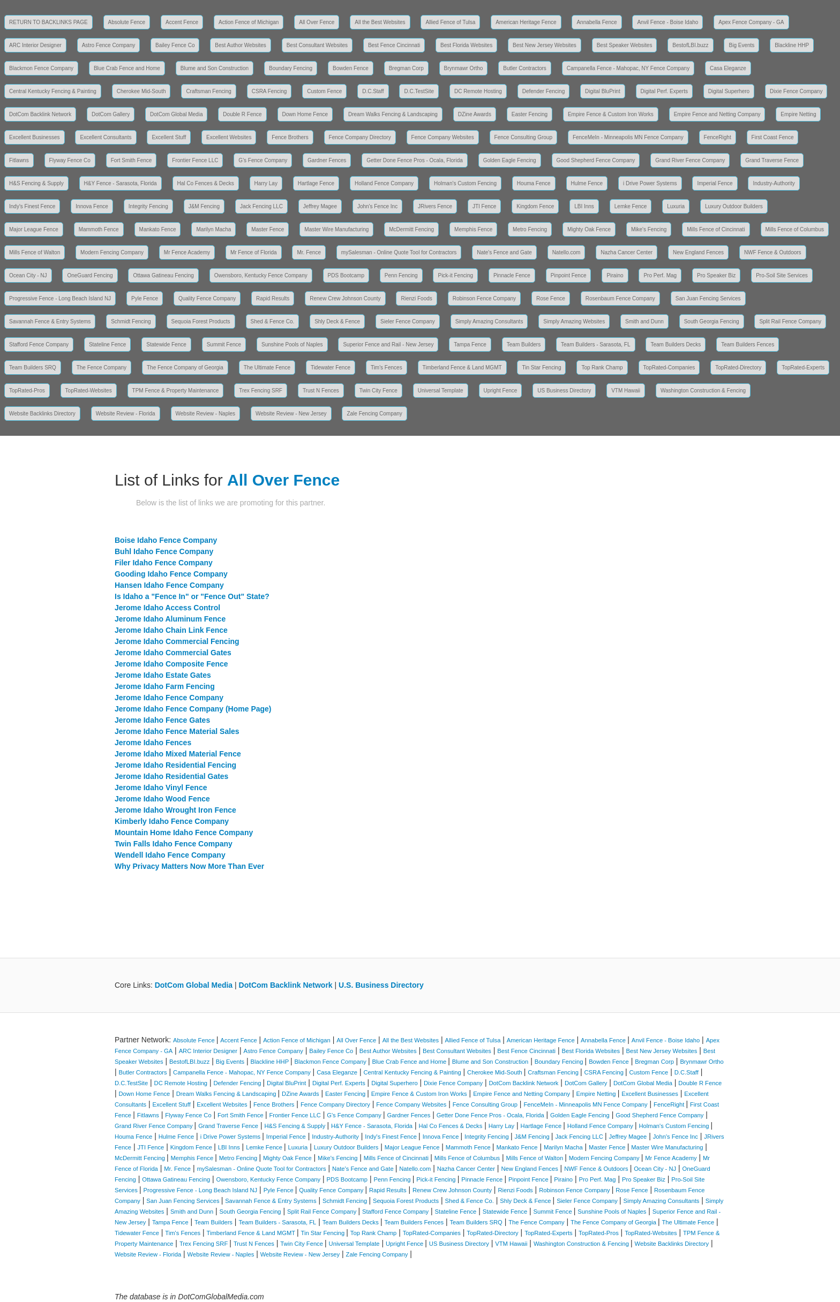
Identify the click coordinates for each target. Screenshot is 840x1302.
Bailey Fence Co (174, 45)
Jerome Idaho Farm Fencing (165, 686)
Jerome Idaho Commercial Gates (173, 652)
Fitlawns (19, 160)
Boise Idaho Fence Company (166, 540)
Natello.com (566, 252)
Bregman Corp (406, 68)
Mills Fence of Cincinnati (716, 229)
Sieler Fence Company (407, 321)
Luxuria (676, 206)
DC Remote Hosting (478, 91)
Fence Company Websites (442, 137)
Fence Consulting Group (523, 137)
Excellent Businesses (34, 137)
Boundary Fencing (290, 68)
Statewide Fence (166, 344)
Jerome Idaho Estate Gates (163, 675)
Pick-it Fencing (455, 275)
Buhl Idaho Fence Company (164, 551)
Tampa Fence (470, 344)
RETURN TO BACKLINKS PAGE (48, 22)
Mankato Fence (157, 229)
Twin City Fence (378, 390)
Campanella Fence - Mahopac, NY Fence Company (628, 68)
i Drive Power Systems (650, 183)
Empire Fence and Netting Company (717, 114)
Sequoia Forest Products (200, 321)
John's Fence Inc (377, 206)
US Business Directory (564, 390)
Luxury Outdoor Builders (734, 206)
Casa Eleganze (728, 68)
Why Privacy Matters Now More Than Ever (189, 866)
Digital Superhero (728, 91)
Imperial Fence (714, 183)
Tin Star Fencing (541, 367)
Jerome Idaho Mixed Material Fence (178, 754)
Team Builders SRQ (32, 367)
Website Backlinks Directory (42, 414)
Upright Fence (501, 390)
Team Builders (524, 344)
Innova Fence (92, 206)
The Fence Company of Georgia (185, 367)
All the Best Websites (380, 22)
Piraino (614, 275)
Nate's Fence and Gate (504, 252)
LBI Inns (584, 206)
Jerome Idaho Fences (153, 742)
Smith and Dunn (644, 321)
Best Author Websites (240, 45)
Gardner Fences (327, 160)
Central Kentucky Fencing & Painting (52, 91)
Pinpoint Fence (569, 275)
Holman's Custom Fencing (465, 183)
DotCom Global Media (176, 114)
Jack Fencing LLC (261, 206)
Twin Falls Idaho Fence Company (173, 843)
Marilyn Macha (213, 229)
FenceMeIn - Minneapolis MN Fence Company (628, 137)
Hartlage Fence (316, 183)
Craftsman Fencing (208, 91)
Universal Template (440, 390)
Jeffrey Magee (320, 206)
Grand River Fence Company (690, 160)
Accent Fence (182, 22)
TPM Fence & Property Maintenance (175, 390)
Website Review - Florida (125, 414)
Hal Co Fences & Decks (205, 183)
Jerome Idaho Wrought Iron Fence (175, 810)
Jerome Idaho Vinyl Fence (161, 787)
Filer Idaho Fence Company (164, 562)
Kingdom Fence (535, 206)
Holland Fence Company (384, 183)
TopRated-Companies (669, 367)
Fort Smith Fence (131, 160)
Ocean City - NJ (28, 275)
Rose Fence (550, 298)
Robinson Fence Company (484, 298)
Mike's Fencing (648, 229)
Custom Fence (324, 91)
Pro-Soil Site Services (782, 275)
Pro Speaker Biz (716, 275)
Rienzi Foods (416, 298)
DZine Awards (474, 114)
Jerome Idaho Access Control (167, 607)
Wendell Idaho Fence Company (170, 855)
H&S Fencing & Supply (36, 183)
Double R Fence (242, 114)
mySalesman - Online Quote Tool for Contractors (398, 252)
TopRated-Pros (27, 390)
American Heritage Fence (526, 22)
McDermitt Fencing (411, 229)
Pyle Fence (144, 298)
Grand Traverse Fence (772, 160)
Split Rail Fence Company (790, 321)
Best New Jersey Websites (544, 45)
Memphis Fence (473, 229)
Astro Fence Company (109, 45)
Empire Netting (798, 114)
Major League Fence (33, 229)
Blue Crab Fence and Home (127, 68)
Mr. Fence (308, 252)
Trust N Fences (321, 390)
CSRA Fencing (269, 91)
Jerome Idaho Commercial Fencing (177, 641)
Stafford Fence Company (39, 344)
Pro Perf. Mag (660, 275)
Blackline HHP (792, 45)
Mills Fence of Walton (34, 252)
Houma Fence (534, 183)
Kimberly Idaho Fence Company (172, 821)
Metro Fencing (530, 229)
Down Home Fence (305, 114)
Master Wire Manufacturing (336, 229)
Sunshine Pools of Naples (292, 344)
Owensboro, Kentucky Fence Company (261, 275)
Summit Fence (224, 344)
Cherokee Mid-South (141, 91)
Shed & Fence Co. (273, 321)
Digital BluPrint (602, 91)
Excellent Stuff (169, 137)
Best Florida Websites (466, 45)
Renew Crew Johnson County (345, 298)
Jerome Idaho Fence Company (169, 697)
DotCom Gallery (111, 114)
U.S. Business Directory (381, 985)
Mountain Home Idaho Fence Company (184, 832)
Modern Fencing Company (112, 252)
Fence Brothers (290, 137)
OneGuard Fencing (89, 275)
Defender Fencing (543, 91)
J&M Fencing (204, 206)
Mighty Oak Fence (589, 229)
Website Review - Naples (206, 414)
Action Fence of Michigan (249, 22)
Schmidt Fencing (131, 321)
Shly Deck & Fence (337, 321)
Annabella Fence (596, 22)
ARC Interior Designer (35, 45)
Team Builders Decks (675, 344)
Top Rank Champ (601, 367)
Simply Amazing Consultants (489, 321)
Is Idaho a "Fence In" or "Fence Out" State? (192, 596)
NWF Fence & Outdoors (772, 252)
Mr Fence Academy (187, 252)
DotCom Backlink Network (40, 114)
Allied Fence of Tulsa (450, 22)
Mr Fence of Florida (253, 252)
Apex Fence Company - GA (751, 22)
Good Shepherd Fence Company (596, 160)
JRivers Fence (435, 206)
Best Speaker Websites (624, 45)
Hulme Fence (587, 183)
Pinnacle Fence (511, 275)
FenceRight (717, 137)
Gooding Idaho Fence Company (171, 574)
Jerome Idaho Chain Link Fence (171, 630)
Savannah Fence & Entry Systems (50, 321)
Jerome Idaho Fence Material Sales (177, 731)
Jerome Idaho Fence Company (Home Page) (193, 709)
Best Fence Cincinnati (394, 45)
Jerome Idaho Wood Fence (162, 798)
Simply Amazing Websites (574, 321)
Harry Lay (266, 183)
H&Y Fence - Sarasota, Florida (120, 183)
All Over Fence (316, 22)
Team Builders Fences (747, 344)
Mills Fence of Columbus (795, 229)
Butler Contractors (524, 68)
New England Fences (698, 252)
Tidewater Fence (330, 367)
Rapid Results (272, 298)
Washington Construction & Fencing (703, 390)
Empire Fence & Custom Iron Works (611, 114)
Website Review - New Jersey (291, 414)
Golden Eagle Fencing (509, 160)
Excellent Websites (228, 137)
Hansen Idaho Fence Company (169, 585)
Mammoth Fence (99, 229)
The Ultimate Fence (267, 367)
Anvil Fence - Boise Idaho (667, 22)
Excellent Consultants (105, 137)
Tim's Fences (386, 367)
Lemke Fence (630, 206)
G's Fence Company (262, 160)
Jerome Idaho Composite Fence (171, 664)
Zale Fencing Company (374, 414)
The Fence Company (101, 367)
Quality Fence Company (207, 298)
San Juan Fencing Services (708, 298)
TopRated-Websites (88, 390)
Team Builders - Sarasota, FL (596, 344)
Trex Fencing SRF (260, 390)
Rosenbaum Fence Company (620, 298)
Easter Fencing (530, 114)
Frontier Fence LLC (195, 160)
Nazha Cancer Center (626, 252)
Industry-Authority (773, 183)
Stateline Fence (107, 344)
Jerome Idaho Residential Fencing (175, 765)
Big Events (741, 45)
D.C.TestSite (419, 91)
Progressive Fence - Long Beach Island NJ (60, 298)
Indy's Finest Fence (32, 206)
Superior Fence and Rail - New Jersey (388, 344)
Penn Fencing (401, 275)
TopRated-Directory (738, 367)
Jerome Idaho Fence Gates (162, 720)
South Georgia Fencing (711, 321)
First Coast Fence (773, 137)
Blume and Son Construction (215, 68)
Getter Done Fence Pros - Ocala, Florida (414, 160)
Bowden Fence (351, 68)
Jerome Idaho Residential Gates (171, 776)
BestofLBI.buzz (690, 45)
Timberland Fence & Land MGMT (462, 367)
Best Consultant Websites (317, 45)
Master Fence (267, 229)
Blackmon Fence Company (41, 68)
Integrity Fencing (148, 206)
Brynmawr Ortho (463, 68)
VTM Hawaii (625, 390)
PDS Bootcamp (346, 275)
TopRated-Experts (803, 367)
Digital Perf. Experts (664, 91)
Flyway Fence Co (70, 160)
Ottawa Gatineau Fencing (163, 275)
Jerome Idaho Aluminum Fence (170, 619)
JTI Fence (484, 206)
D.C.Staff (373, 91)
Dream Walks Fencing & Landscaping (393, 114)
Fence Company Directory (360, 137)
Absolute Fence (127, 22)
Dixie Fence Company (796, 91)
